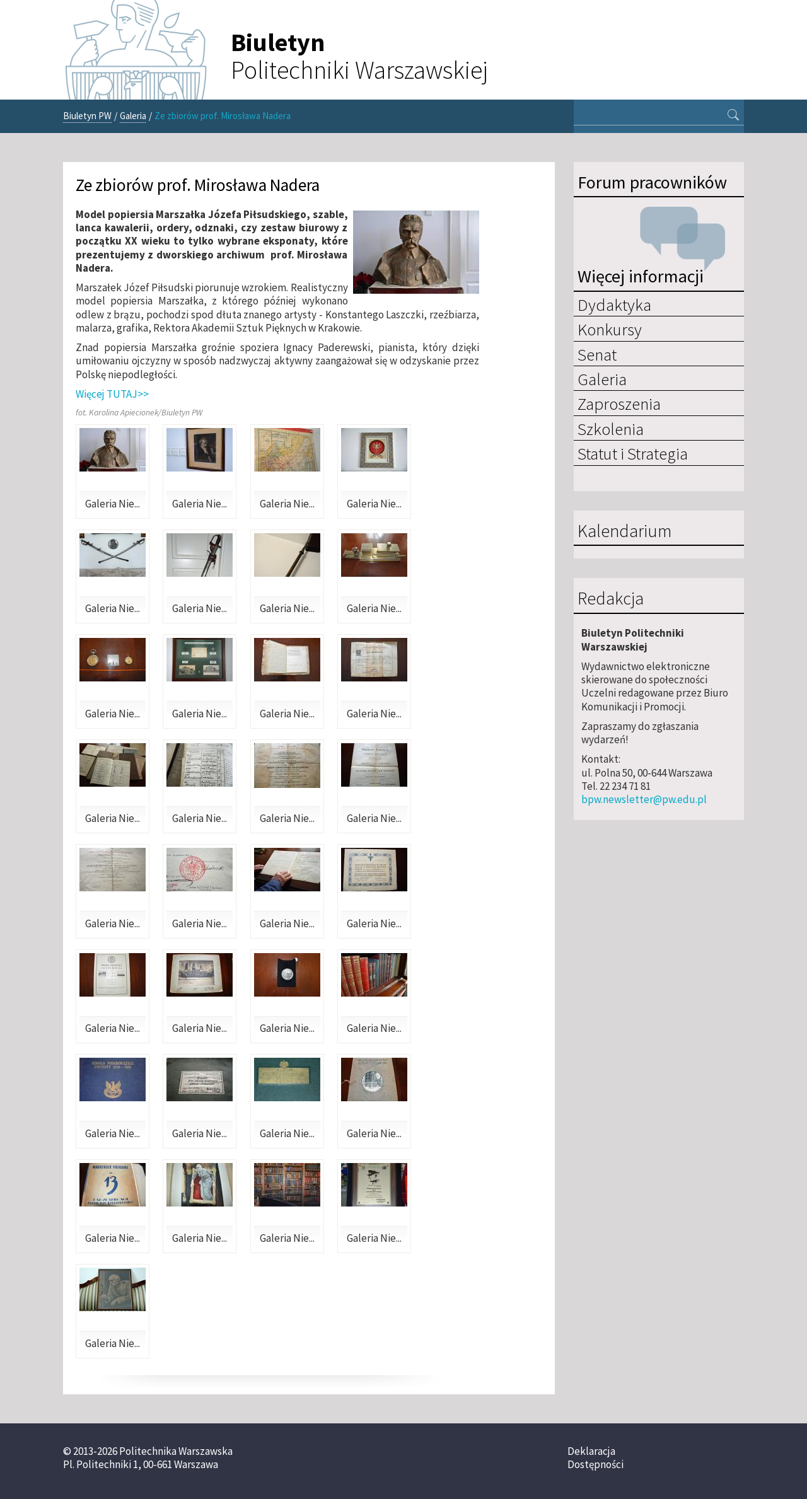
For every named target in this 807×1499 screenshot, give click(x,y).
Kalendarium (624, 531)
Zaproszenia (619, 403)
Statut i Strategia (633, 453)
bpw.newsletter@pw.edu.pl (644, 799)
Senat (597, 354)
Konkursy (610, 329)
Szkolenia (611, 429)
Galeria (133, 116)
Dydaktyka (614, 304)
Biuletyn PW (87, 116)
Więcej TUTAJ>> (112, 394)
